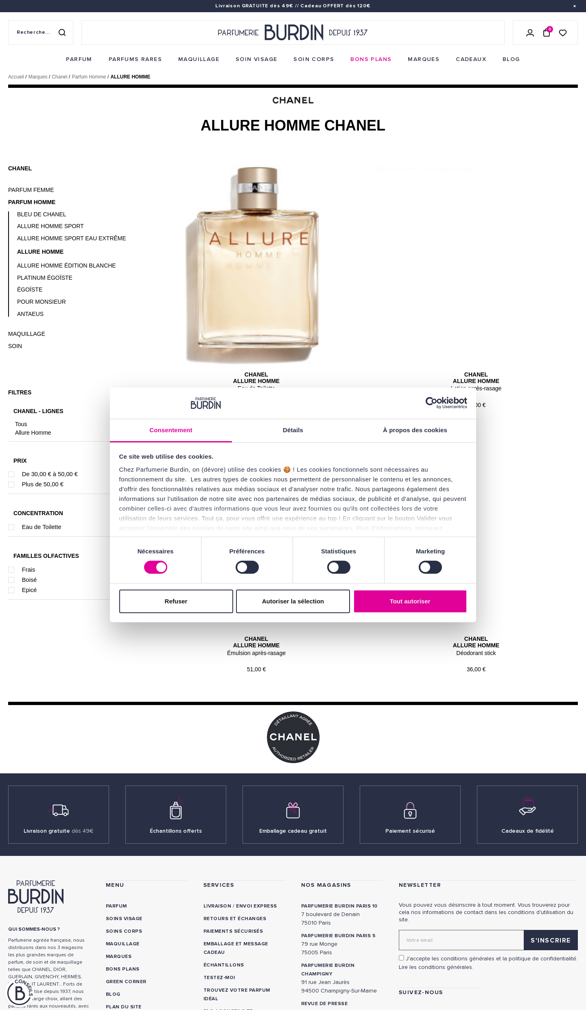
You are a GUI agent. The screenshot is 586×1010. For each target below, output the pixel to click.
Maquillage (26, 334)
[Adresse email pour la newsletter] (488, 865)
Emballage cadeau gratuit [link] (293, 756)
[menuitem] (79, 59)
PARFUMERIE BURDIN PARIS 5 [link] (338, 861)
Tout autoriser (410, 601)
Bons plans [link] (123, 894)
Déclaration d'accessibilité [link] (244, 970)
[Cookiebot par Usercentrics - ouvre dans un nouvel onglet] (431, 403)
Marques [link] (118, 882)
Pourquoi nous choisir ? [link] (142, 970)
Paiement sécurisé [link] (410, 756)
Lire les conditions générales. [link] (436, 892)
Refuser (176, 601)
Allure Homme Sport (50, 226)
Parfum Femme (31, 190)
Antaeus (30, 314)
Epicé (29, 590)
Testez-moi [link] (219, 903)
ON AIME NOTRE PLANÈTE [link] (39, 979)
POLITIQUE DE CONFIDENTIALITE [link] (47, 957)
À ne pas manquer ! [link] (133, 957)
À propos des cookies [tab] (415, 430)
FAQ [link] (208, 937)
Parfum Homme (31, 202)
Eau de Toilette (41, 527)
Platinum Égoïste (44, 278)
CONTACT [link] (216, 958)
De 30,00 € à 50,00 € (50, 474)
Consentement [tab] (170, 430)
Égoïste (29, 289)
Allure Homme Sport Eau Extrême (71, 238)
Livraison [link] (217, 831)
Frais (28, 569)
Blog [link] (113, 919)
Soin (15, 346)
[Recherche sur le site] (41, 32)
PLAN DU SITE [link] (124, 932)
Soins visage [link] (124, 844)
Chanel (20, 168)
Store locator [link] (323, 941)
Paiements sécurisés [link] (233, 856)
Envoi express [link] (256, 831)
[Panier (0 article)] (546, 32)
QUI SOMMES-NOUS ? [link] (34, 854)
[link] (79, 59)
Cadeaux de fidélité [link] (527, 756)
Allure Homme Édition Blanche (66, 265)
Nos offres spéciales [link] (137, 945)
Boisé (29, 580)
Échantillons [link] (223, 890)
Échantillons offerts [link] (176, 756)
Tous (21, 424)
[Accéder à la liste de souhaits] (563, 32)
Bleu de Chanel (41, 214)
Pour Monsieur (41, 302)
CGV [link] (13, 968)
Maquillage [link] (123, 869)
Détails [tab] (293, 430)
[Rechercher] (62, 32)
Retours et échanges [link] (234, 844)
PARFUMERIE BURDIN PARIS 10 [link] (339, 831)
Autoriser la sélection (293, 601)
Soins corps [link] (124, 856)
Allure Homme (33, 432)
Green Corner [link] (126, 907)
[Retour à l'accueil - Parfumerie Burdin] (293, 32)
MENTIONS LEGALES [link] (47, 968)
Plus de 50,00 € (42, 484)
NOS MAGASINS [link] (326, 810)
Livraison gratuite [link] (59, 756)
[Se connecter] (530, 32)
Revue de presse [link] (324, 929)
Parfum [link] (116, 831)
